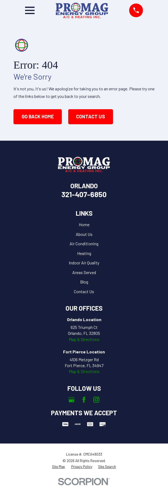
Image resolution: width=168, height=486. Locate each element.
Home (84, 224)
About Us (84, 234)
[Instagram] (96, 400)
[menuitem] (58, 466)
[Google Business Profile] (71, 400)
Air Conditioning (84, 243)
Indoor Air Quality (84, 262)
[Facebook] (84, 400)
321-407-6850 (84, 194)
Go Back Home (38, 116)
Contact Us (90, 116)
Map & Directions (84, 339)
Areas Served (84, 272)
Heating (84, 253)
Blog (84, 281)
